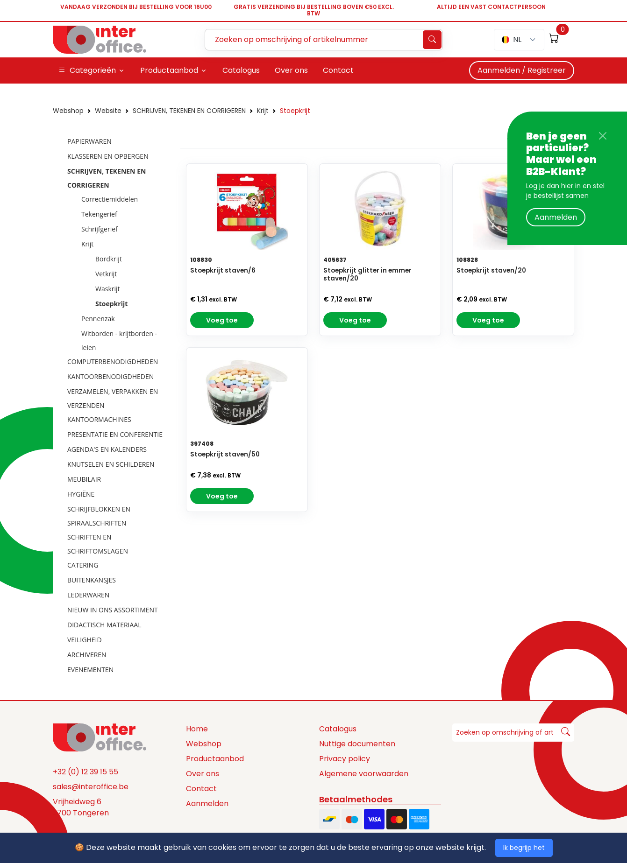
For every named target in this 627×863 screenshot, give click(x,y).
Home (197, 728)
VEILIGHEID (84, 639)
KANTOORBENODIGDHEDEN (110, 376)
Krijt (263, 110)
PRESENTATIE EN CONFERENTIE (115, 434)
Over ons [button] (291, 70)
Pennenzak (98, 318)
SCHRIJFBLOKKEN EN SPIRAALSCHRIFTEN (98, 516)
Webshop (68, 110)
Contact (201, 788)
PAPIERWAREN (89, 141)
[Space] (99, 737)
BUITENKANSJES (91, 579)
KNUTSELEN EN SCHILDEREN (111, 464)
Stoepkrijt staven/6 (223, 270)
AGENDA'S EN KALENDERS (107, 449)
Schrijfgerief (99, 229)
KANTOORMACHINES (99, 419)
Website (108, 110)
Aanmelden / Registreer (521, 70)
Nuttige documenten (357, 743)
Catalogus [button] (241, 70)
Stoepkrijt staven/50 (225, 454)
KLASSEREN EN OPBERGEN (108, 156)
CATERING (82, 565)
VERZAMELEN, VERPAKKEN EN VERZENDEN (112, 398)
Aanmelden (555, 217)
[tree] (114, 406)
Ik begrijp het (524, 847)
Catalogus (337, 728)
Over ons (202, 773)
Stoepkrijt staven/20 (491, 270)
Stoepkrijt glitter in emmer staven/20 (367, 274)
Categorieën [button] (87, 70)
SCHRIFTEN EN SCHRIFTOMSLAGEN (97, 544)
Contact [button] (338, 70)
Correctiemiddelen (109, 199)
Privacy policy (344, 758)
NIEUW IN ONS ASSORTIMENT (112, 609)
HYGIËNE (80, 494)
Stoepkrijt (295, 110)
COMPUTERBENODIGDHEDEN (112, 361)
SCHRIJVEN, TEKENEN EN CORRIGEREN (189, 110)
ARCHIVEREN (87, 654)
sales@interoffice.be (90, 786)
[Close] (602, 135)
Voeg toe (222, 320)
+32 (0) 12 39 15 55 (85, 771)
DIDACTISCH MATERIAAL (104, 624)
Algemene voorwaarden (363, 773)
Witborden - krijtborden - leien (119, 340)
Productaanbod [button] (169, 70)
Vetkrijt (106, 273)
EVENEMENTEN (90, 669)
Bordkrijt (108, 258)
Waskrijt (107, 288)
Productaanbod (215, 758)
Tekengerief (99, 214)
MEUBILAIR (84, 479)
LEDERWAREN (88, 594)
